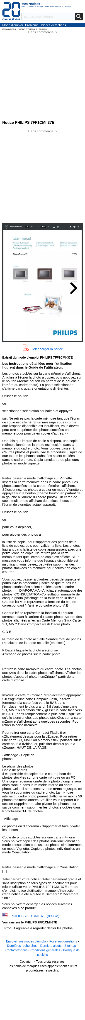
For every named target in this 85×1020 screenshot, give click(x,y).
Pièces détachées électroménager (53, 25)
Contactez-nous (16, 950)
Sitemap (70, 945)
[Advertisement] (42, 175)
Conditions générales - (46, 950)
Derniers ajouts (50, 945)
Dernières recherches (22, 945)
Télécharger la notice (47, 349)
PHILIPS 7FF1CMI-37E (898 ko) (35, 916)
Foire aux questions (63, 941)
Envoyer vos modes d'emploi (26, 941)
